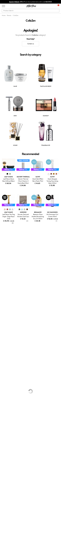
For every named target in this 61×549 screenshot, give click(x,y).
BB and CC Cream (6, 384)
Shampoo (3, 336)
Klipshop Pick (6, 473)
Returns (4, 459)
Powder (2, 381)
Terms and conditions (9, 428)
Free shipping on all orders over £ (14, 413)
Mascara (3, 386)
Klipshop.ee (6, 485)
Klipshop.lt (5, 482)
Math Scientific (5, 264)
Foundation (4, 374)
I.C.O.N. (3, 256)
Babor (2, 242)
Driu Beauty (4, 285)
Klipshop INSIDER (8, 436)
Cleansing (3, 362)
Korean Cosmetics (6, 372)
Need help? (6, 518)
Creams (2, 345)
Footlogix (3, 307)
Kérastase (3, 247)
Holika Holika (4, 312)
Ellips (1, 283)
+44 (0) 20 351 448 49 (10, 521)
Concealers (4, 379)
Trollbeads (3, 252)
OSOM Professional (7, 293)
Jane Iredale (4, 254)
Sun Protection (5, 369)
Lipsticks (3, 391)
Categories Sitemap (8, 440)
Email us (4, 525)
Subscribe (7, 511)
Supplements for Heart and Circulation (13, 410)
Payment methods (8, 450)
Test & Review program (10, 466)
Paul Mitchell (4, 324)
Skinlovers (3, 249)
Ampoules (3, 343)
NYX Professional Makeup (8, 273)
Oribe (2, 300)
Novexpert (3, 331)
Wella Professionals (6, 288)
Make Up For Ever (6, 326)
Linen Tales (3, 269)
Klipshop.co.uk (7, 426)
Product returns (7, 415)
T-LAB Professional (6, 295)
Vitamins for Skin (6, 401)
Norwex (2, 276)
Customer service (8, 445)
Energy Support (5, 398)
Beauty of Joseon (6, 261)
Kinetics (3, 305)
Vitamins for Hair (6, 393)
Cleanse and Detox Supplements (11, 403)
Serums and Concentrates (9, 360)
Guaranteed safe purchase (11, 420)
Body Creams (4, 357)
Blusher (2, 389)
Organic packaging (8, 417)
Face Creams (4, 355)
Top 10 (4, 468)
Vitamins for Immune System (10, 408)
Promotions (6, 464)
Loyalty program (7, 471)
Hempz (2, 319)
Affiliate (4, 438)
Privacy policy (7, 431)
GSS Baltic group (8, 478)
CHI (1, 309)
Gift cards (5, 454)
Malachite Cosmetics (7, 278)
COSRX (2, 271)
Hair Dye (3, 353)
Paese (2, 280)
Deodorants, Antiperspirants (9, 367)
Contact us (30, 44)
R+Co (2, 314)
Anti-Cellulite (4, 365)
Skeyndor (3, 290)
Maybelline (3, 259)
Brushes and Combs (6, 348)
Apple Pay (5, 433)
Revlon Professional (6, 297)
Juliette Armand (5, 237)
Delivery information (9, 452)
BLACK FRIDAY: (14, 2)
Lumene (3, 329)
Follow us (5, 534)
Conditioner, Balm (6, 338)
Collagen (3, 396)
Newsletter (6, 499)
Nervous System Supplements (10, 405)
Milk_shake (3, 240)
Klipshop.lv (5, 480)
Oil (1, 341)
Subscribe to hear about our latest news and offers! (19, 501)
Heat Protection (5, 350)
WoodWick (3, 266)
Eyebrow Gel (4, 377)
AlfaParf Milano (5, 317)
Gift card (5, 496)
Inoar (2, 245)
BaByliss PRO (4, 302)
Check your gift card (9, 457)
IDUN (2, 321)
